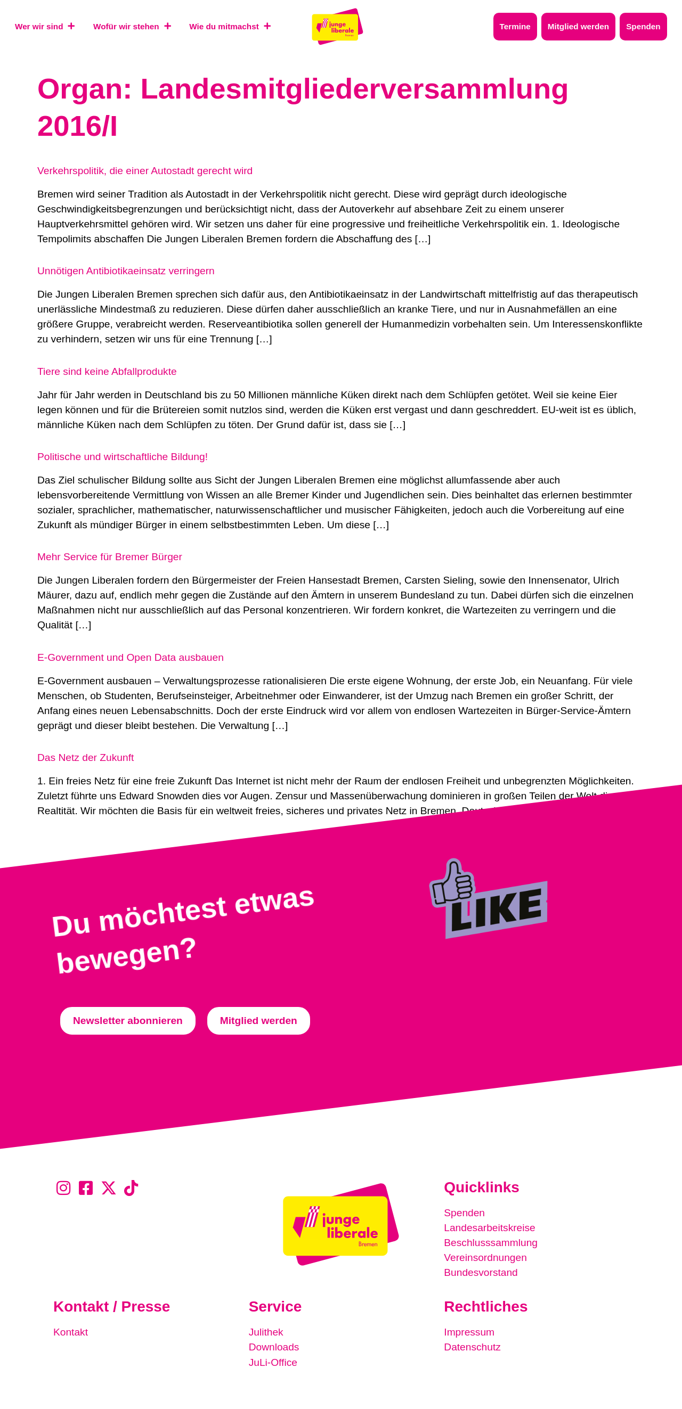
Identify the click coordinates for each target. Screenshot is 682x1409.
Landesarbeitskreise (489, 1227)
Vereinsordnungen (485, 1257)
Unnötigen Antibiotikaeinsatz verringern (126, 270)
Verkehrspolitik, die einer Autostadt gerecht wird (145, 170)
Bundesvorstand (481, 1272)
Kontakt (70, 1332)
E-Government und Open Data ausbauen (130, 657)
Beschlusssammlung (491, 1242)
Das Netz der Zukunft (85, 757)
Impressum (469, 1332)
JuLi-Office (273, 1361)
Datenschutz (472, 1347)
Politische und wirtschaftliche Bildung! (122, 456)
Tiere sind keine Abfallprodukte (107, 371)
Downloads (274, 1347)
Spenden (464, 1212)
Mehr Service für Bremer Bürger (109, 556)
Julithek (266, 1332)
